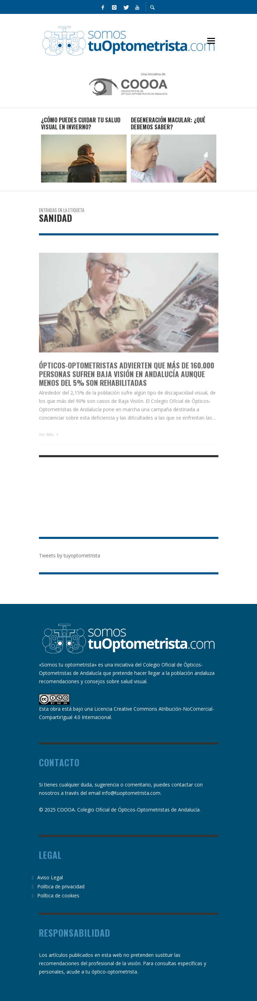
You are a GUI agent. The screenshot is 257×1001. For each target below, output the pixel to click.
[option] (84, 149)
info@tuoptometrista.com (131, 793)
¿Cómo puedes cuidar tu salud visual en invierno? (80, 123)
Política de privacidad (61, 886)
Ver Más (49, 443)
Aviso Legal (50, 877)
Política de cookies (58, 895)
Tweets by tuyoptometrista (69, 555)
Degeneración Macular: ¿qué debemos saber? (168, 123)
